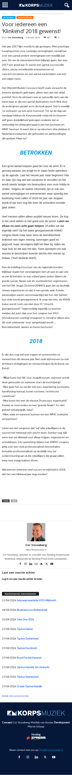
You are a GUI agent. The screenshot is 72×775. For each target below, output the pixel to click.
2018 (14, 501)
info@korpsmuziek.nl (51, 749)
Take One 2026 (25, 619)
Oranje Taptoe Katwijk (29, 686)
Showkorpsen (25, 17)
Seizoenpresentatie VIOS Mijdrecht (36, 600)
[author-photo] (36, 532)
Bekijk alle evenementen (15, 695)
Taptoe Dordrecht (27, 648)
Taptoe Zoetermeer (28, 638)
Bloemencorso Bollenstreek (32, 609)
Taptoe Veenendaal (27, 676)
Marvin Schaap (36, 726)
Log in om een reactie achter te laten (22, 578)
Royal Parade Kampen (29, 657)
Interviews (16, 13)
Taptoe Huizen (25, 629)
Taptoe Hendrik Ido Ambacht (33, 667)
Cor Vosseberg (15, 37)
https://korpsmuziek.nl (36, 550)
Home (4, 13)
